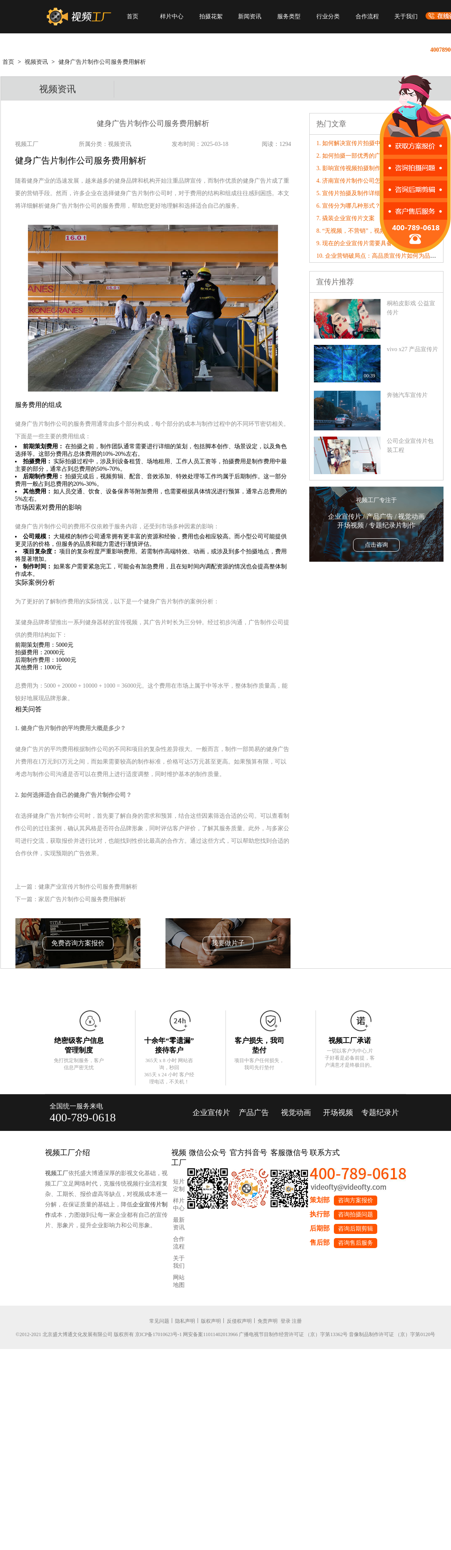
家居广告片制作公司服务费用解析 (82, 899)
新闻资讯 (249, 16)
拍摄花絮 (211, 16)
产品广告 (254, 1112)
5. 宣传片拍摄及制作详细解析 (354, 193)
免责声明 (268, 1321)
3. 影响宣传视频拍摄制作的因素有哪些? (367, 168)
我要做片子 (228, 943)
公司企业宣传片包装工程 (410, 445)
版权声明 (211, 1321)
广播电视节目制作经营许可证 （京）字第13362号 (293, 1334)
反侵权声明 (239, 1321)
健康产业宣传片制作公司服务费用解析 (88, 887)
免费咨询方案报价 (78, 943)
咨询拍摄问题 (355, 1214)
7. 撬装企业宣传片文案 (345, 218)
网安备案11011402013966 (210, 1334)
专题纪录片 (380, 1112)
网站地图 (179, 1281)
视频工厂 (56, 1173)
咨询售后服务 (355, 1243)
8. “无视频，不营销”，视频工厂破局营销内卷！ (377, 231)
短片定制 (179, 1185)
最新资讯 (179, 1224)
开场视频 (338, 1112)
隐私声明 (185, 1321)
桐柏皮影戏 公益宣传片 (411, 308)
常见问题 (159, 1321)
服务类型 (289, 16)
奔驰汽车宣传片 (407, 395)
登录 (286, 1321)
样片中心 (171, 16)
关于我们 (406, 16)
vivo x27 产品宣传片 (412, 349)
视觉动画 (296, 1112)
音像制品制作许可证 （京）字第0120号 (392, 1334)
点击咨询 (376, 545)
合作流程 (367, 16)
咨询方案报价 (355, 1200)
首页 (132, 16)
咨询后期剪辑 (355, 1229)
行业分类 (328, 16)
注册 (297, 1321)
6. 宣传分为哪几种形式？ (348, 206)
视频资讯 (36, 62)
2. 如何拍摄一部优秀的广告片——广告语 (368, 156)
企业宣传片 (211, 1112)
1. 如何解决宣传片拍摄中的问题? (358, 143)
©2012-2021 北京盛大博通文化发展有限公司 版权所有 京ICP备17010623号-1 (99, 1334)
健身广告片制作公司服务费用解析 (102, 62)
